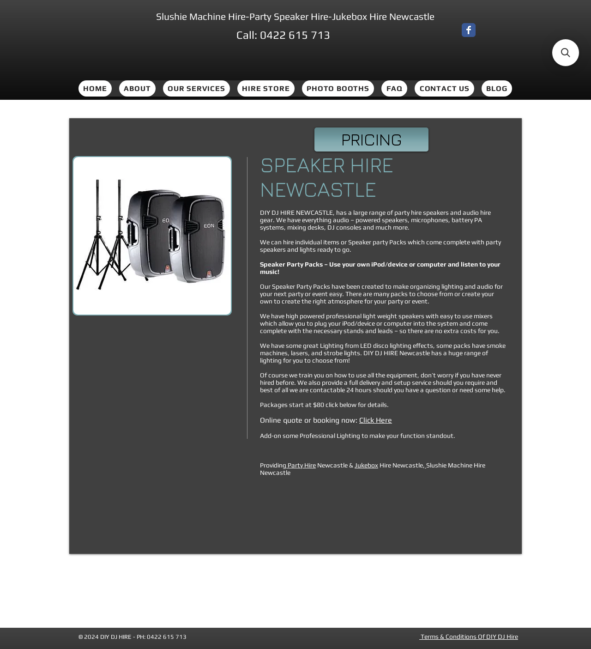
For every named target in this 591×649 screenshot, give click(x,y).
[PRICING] (371, 139)
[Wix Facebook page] (469, 30)
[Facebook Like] (495, 31)
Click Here (375, 420)
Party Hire (301, 465)
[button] (152, 235)
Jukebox (366, 465)
